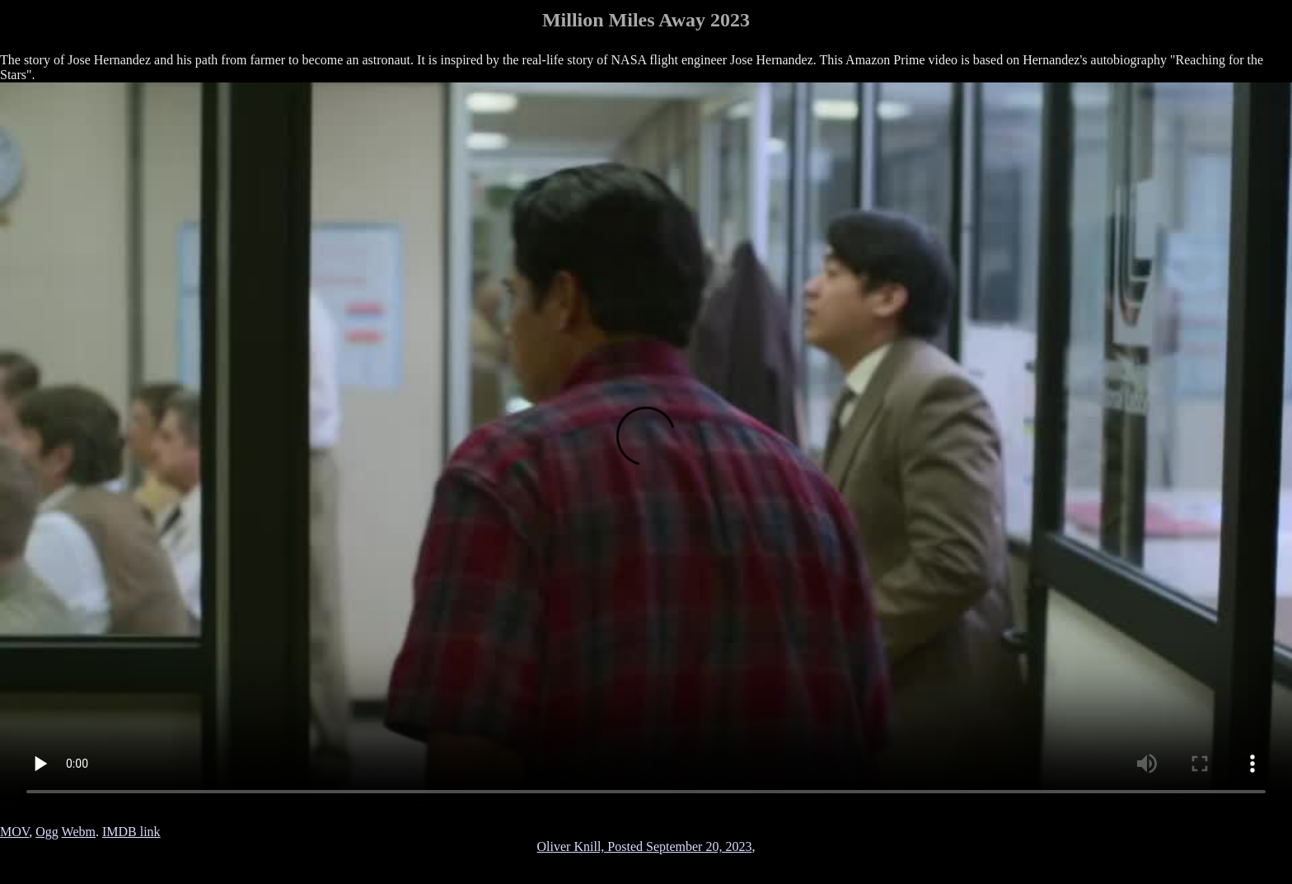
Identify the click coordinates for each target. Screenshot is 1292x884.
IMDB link (131, 832)
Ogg (47, 832)
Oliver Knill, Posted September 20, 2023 (644, 846)
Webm (79, 832)
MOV (14, 832)
